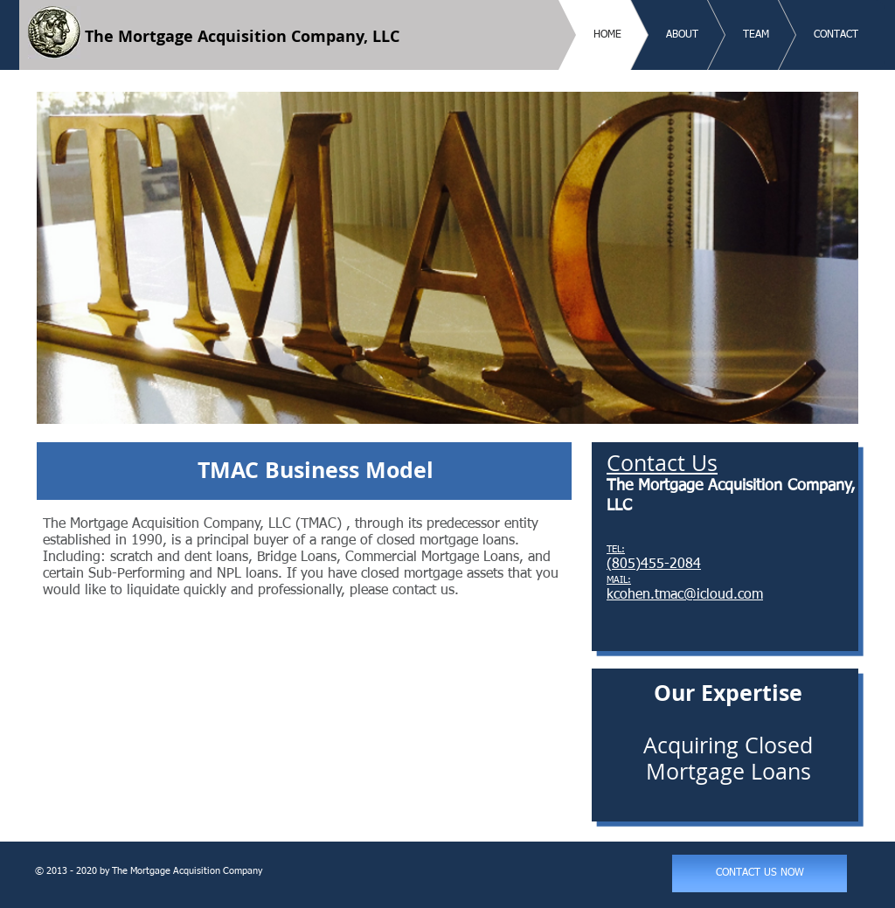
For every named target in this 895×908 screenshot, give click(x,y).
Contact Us (662, 462)
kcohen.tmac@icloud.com (685, 595)
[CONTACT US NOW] (759, 873)
